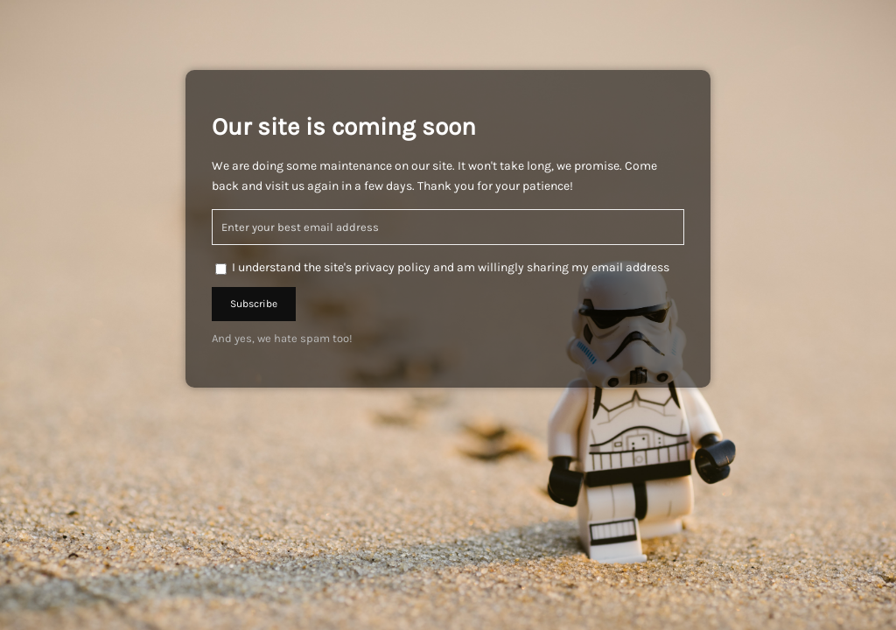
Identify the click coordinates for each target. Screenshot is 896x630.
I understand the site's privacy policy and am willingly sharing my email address (450, 267)
